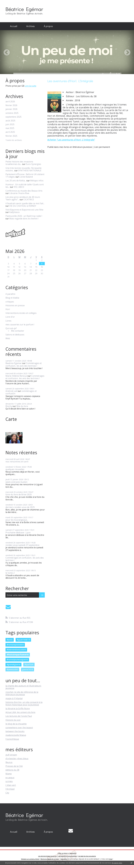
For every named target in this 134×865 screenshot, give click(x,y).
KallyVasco (14, 212)
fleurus (8, 762)
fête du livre (22, 406)
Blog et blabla (12, 298)
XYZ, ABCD (19, 187)
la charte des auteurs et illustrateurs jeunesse (23, 687)
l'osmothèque (12, 739)
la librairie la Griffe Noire (17, 708)
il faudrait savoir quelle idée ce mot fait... (24, 203)
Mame (8, 773)
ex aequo (9, 777)
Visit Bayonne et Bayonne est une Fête (24, 209)
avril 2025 (10, 132)
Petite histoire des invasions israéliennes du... (19, 163)
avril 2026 (10, 101)
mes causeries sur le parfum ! (19, 324)
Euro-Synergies (33, 164)
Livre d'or (10, 317)
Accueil (13, 26)
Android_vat (11, 391)
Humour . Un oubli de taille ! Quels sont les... (24, 185)
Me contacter (17, 331)
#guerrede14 (23, 639)
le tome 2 (10, 572)
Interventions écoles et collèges (21, 313)
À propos (48, 26)
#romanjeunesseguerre (17, 659)
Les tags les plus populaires (87, 856)
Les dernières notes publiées (67, 856)
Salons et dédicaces (14, 334)
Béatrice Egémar (24, 8)
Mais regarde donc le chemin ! (23, 218)
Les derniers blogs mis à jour (47, 856)
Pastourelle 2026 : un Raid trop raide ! (23, 216)
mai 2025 (9, 128)
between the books (14, 731)
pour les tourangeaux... (16, 519)
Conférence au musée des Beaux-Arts (23, 190)
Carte (11, 419)
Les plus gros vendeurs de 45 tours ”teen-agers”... (22, 198)
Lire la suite (30, 85)
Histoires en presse (15, 305)
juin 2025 (9, 124)
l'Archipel (10, 789)
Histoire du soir (13, 720)
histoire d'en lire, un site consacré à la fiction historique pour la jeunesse (23, 703)
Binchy (8, 406)
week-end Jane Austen (16, 482)
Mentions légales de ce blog (50, 859)
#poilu (10, 639)
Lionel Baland (26, 176)
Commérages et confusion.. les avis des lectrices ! (23, 364)
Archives (30, 26)
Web (7, 338)
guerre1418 (27, 669)
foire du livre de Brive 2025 (18, 494)
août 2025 (10, 120)
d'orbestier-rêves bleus (16, 758)
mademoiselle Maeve (15, 735)
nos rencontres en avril (16, 461)
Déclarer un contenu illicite (30, 859)
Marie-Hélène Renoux (16, 375)
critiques (9, 301)
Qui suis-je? (11, 328)
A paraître (10, 294)
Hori (7, 309)
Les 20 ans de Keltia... (15, 180)
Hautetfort (72, 853)
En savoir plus (117, 863)
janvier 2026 (11, 109)
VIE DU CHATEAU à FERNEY (22, 205)
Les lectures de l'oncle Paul (18, 716)
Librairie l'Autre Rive (19, 193)
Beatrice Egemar (13, 363)
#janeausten (12, 669)
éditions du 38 (12, 769)
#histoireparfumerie (18, 654)
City (7, 792)
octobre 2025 (11, 113)
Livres (8, 321)
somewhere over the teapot (19, 727)
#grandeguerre (13, 664)
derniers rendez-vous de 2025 (20, 507)
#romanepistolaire (15, 644)
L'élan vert (10, 785)
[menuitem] (13, 26)
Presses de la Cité (14, 766)
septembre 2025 (13, 117)
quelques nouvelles (14, 469)
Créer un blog (62, 853)
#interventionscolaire (16, 649)
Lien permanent (102, 147)
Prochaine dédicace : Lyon (17, 532)
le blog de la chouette (16, 723)
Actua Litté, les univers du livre (20, 712)
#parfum (28, 664)
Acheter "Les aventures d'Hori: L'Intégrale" (71, 139)
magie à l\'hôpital (14, 698)
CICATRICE (28, 199)
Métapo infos (36, 180)
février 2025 (11, 136)
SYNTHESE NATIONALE (29, 170)
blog (110, 859)
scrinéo (9, 781)
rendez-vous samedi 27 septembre (22, 545)
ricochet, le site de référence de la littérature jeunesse (21, 693)
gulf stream (11, 754)
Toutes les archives (13, 140)
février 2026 (11, 105)
